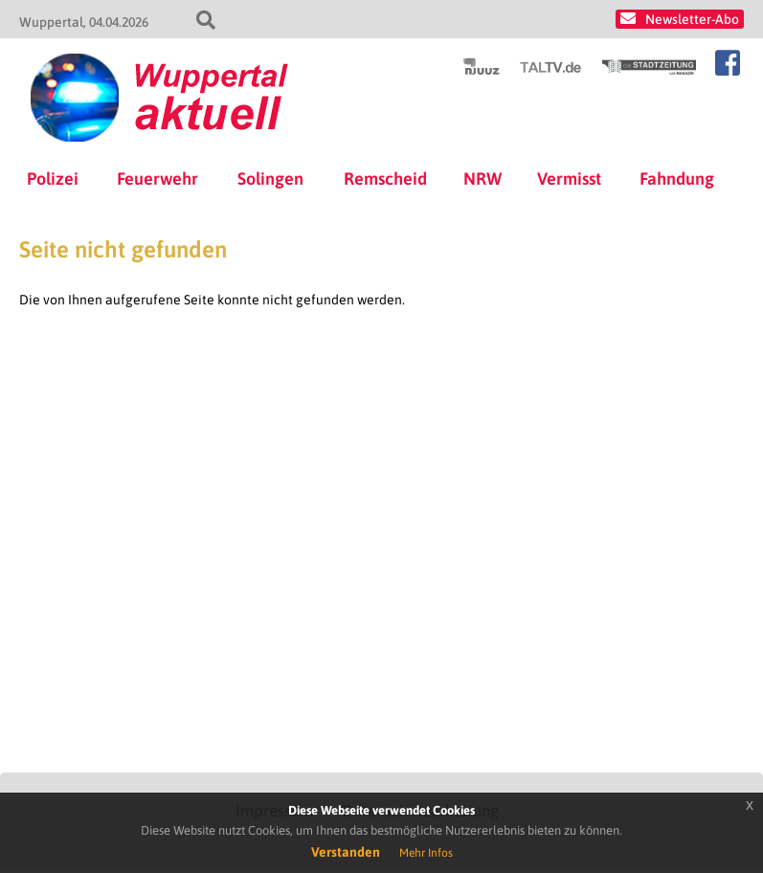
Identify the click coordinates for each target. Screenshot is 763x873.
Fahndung (677, 178)
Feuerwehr (157, 178)
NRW (482, 178)
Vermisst (569, 178)
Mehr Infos (426, 853)
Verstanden (345, 852)
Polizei (53, 178)
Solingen (270, 178)
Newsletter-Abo (692, 19)
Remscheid (385, 178)
